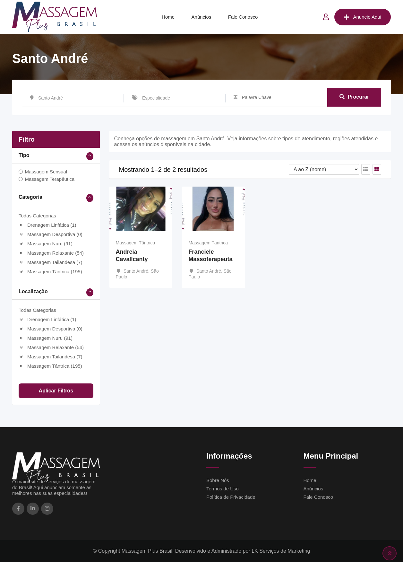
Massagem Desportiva (50, 234)
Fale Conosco (243, 17)
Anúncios (201, 17)
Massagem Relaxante (51, 253)
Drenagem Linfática (47, 225)
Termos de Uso (222, 488)
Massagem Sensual (46, 171)
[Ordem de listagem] (324, 169)
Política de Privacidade (230, 497)
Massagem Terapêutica (49, 179)
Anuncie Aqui (362, 17)
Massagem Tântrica (50, 271)
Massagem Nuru (46, 243)
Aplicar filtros (56, 390)
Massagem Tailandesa (50, 262)
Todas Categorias (37, 215)
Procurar (354, 97)
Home (168, 17)
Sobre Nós (217, 480)
